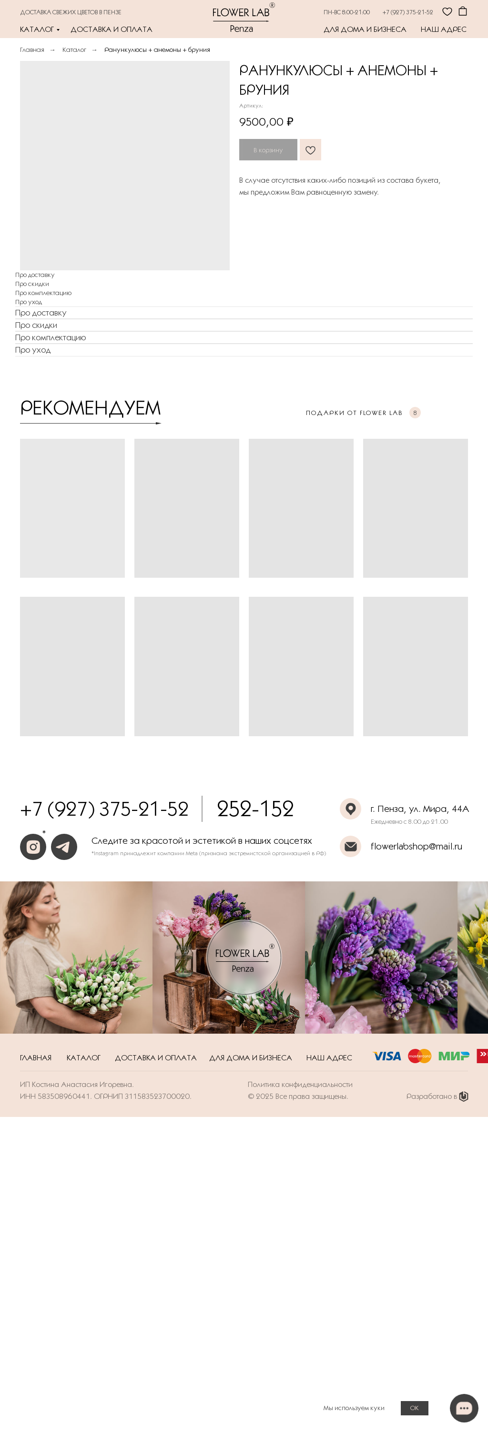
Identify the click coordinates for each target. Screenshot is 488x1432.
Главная (32, 49)
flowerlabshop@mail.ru (416, 846)
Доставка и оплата (111, 29)
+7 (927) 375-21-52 (408, 12)
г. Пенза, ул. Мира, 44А (420, 808)
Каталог (37, 29)
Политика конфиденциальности (300, 1084)
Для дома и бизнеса (365, 29)
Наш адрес (444, 29)
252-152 (255, 808)
